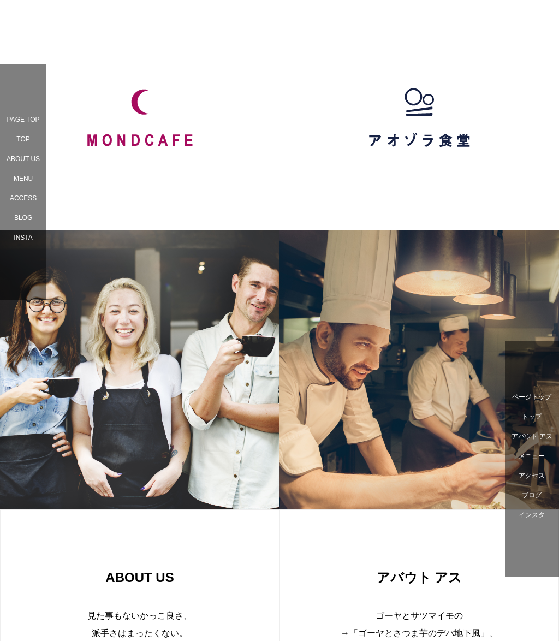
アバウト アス (532, 436)
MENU (23, 178)
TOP (22, 139)
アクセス (532, 475)
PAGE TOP (23, 119)
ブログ (532, 495)
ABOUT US (23, 159)
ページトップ (531, 397)
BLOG (23, 218)
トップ (532, 416)
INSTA (23, 237)
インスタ (532, 515)
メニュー (532, 456)
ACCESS (23, 198)
